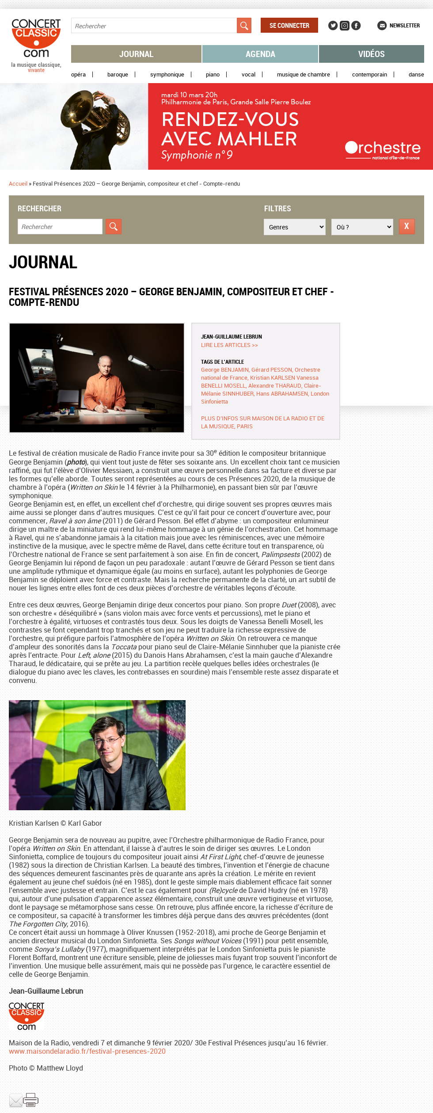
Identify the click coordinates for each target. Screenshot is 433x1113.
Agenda (260, 54)
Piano (213, 74)
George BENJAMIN (225, 370)
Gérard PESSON (271, 370)
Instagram (344, 25)
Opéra (78, 74)
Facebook (356, 25)
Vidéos (371, 54)
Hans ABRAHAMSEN (282, 393)
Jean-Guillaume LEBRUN (231, 336)
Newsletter (405, 25)
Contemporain (369, 74)
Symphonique (167, 74)
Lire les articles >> (229, 345)
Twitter (333, 25)
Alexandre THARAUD (274, 385)
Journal (136, 54)
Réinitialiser (407, 226)
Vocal (248, 74)
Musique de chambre (303, 74)
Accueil (18, 183)
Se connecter (289, 25)
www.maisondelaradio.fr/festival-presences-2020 (87, 1051)
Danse (416, 74)
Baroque (117, 74)
